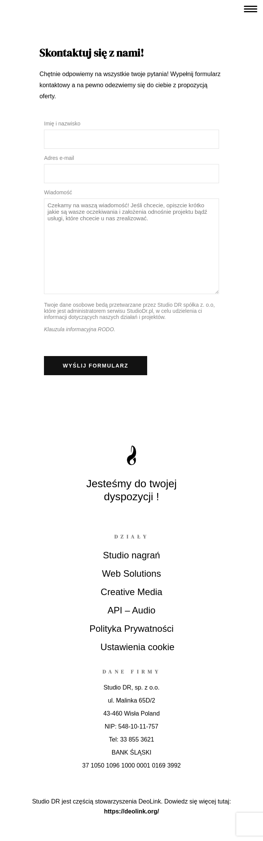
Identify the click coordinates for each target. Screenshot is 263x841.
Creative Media (131, 592)
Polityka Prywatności (131, 628)
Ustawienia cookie (137, 647)
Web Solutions (131, 573)
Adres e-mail (59, 158)
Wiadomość (58, 192)
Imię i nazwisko (62, 123)
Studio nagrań (131, 555)
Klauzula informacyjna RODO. (79, 329)
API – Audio (131, 610)
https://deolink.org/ (131, 811)
